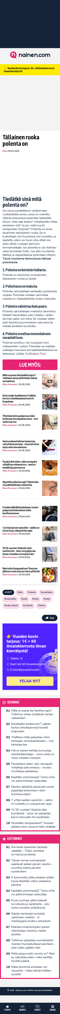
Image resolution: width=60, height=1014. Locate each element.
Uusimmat (13, 702)
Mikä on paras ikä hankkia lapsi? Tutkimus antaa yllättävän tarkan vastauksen (20, 378)
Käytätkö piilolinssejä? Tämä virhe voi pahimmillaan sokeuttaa (21, 483)
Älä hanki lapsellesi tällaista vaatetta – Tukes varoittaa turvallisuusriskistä (29, 850)
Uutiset (41, 605)
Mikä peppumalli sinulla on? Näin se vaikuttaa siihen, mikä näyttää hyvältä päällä (33, 957)
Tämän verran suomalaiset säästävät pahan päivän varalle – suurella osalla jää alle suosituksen (32, 865)
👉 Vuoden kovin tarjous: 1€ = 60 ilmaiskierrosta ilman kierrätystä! (29, 70)
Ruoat (24, 598)
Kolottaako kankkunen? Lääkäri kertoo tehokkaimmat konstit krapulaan (19, 398)
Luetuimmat (14, 839)
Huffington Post (35, 354)
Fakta (20, 592)
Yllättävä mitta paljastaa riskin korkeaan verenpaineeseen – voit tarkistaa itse (20, 418)
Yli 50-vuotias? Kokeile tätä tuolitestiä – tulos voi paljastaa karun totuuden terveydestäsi (19, 551)
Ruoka (35, 598)
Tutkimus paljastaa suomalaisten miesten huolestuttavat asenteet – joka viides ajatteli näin (33, 944)
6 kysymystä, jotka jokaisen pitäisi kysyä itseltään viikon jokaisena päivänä (32, 881)
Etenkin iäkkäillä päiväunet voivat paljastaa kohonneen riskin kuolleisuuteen (20, 510)
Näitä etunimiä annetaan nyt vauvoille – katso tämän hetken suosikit (31, 970)
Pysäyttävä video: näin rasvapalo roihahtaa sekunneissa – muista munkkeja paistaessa (20, 464)
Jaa (49, 618)
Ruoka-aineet (11, 605)
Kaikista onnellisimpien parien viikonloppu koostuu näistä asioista (30, 930)
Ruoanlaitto (46, 592)
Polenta (32, 592)
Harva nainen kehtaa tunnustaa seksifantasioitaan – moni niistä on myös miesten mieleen (21, 444)
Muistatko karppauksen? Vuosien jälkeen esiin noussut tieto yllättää (21, 570)
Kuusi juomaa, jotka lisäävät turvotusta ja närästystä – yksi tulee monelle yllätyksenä (30, 904)
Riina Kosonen (10, 384)
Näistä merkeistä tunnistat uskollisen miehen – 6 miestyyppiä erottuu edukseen (31, 917)
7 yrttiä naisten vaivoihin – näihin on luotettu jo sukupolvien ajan (21, 529)
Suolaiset (28, 605)
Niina (5, 151)
